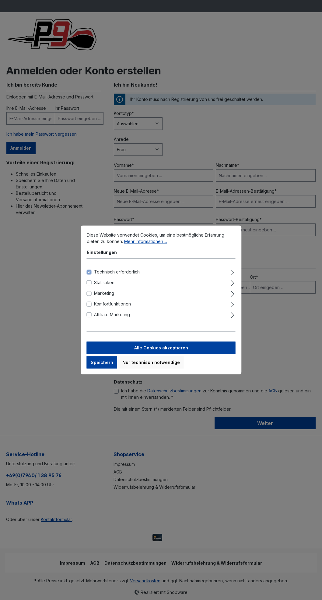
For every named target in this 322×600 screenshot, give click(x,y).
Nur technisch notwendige (151, 366)
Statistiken (104, 286)
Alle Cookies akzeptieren (161, 351)
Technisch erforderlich (117, 275)
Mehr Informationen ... (145, 245)
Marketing (104, 297)
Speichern (102, 366)
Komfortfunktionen (112, 307)
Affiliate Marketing (112, 318)
